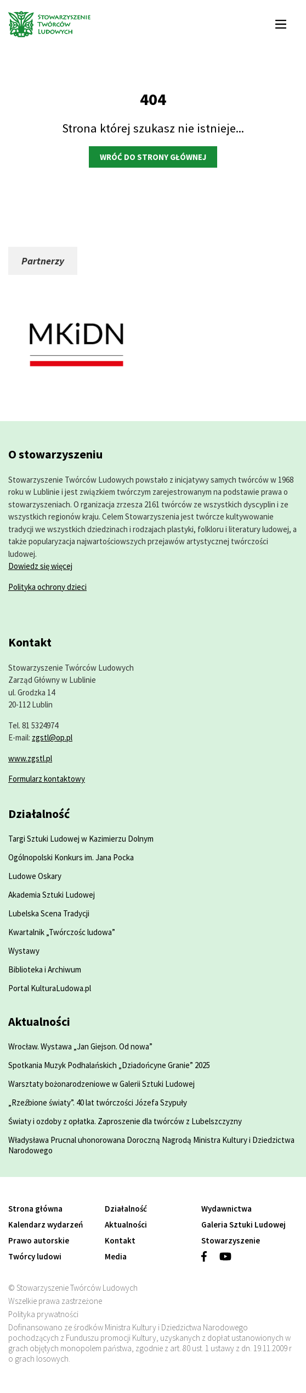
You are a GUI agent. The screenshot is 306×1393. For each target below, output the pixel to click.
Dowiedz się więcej (40, 566)
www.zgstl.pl (30, 758)
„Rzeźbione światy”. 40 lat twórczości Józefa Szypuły (97, 1102)
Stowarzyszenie (230, 1240)
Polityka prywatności (43, 1314)
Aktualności (126, 1224)
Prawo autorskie (38, 1240)
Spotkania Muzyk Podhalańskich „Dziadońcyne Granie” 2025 (109, 1065)
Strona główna (35, 1208)
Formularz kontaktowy (46, 778)
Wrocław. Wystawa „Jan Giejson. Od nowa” (80, 1046)
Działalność (126, 1208)
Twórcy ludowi (34, 1256)
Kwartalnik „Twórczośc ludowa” (61, 932)
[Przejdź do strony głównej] (127, 25)
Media (116, 1256)
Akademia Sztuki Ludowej (51, 894)
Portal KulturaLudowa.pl (49, 988)
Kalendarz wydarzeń (45, 1224)
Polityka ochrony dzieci (47, 587)
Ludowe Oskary (34, 876)
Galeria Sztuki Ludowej (243, 1224)
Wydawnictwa (226, 1208)
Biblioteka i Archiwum (44, 969)
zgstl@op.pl (52, 737)
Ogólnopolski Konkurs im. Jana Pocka (71, 857)
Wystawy (23, 951)
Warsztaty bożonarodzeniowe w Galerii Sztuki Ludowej (101, 1084)
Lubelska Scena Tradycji (48, 913)
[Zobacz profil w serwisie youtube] (231, 1260)
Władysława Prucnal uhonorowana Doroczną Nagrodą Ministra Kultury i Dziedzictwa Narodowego (151, 1145)
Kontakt (120, 1240)
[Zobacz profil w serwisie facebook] (210, 1260)
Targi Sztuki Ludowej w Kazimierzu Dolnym (81, 838)
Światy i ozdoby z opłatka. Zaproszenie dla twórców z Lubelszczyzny (125, 1121)
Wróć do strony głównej (153, 157)
